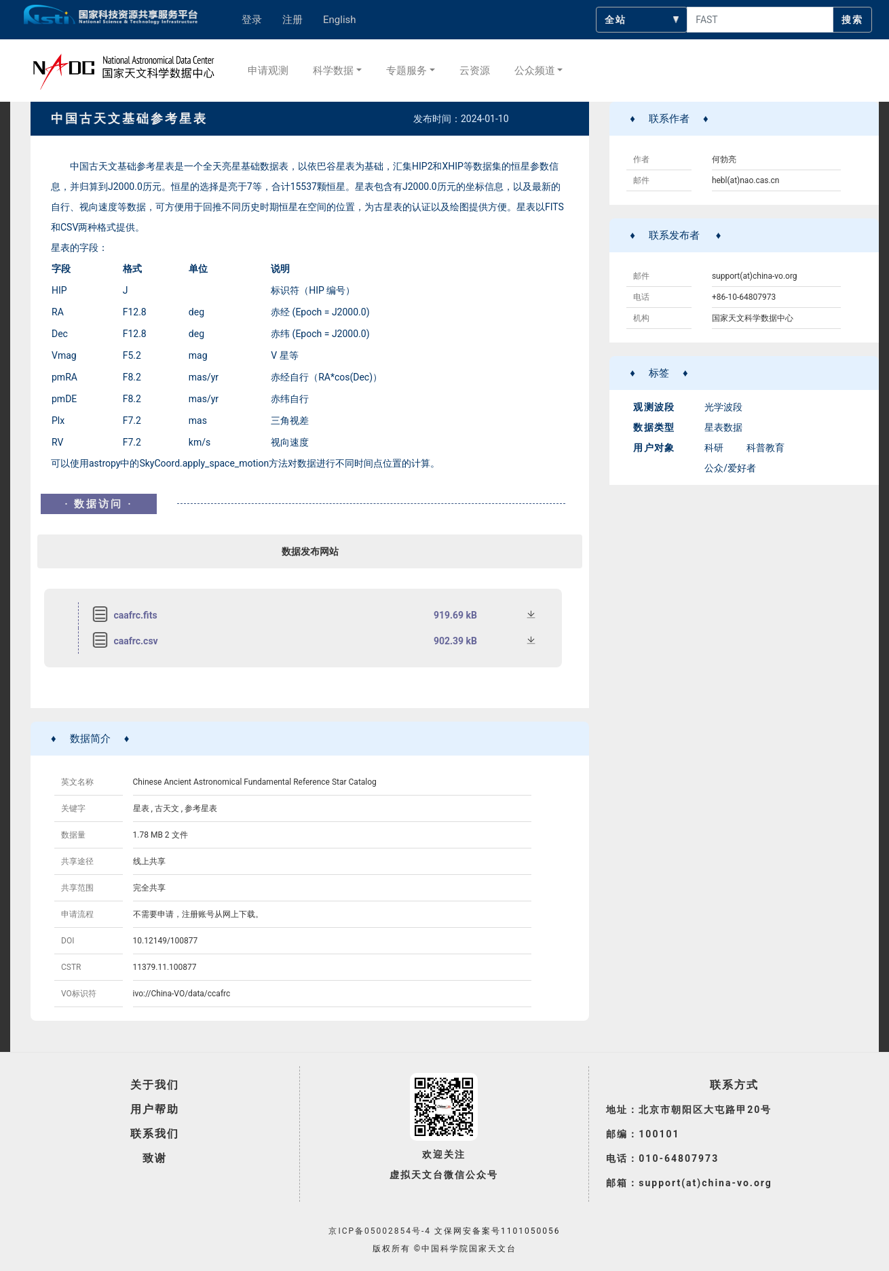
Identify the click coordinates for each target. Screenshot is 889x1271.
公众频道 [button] (534, 70)
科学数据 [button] (333, 70)
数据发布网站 (310, 551)
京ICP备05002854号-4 (379, 1231)
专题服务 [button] (406, 70)
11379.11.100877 (165, 967)
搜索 (852, 19)
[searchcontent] (760, 20)
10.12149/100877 (165, 940)
